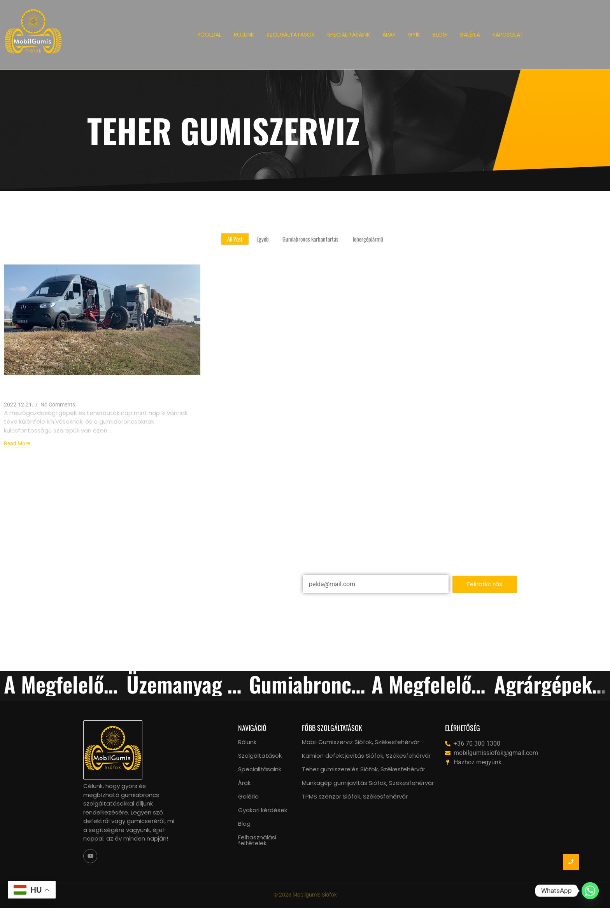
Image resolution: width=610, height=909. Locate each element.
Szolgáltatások (260, 755)
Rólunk (247, 742)
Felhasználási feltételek (257, 840)
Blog (244, 824)
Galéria (248, 796)
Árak (244, 783)
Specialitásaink (259, 769)
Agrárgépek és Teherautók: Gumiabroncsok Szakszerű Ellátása (97, 388)
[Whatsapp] (590, 890)
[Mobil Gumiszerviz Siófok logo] (33, 33)
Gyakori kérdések (262, 810)
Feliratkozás (484, 584)
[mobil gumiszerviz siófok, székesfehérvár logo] (113, 750)
